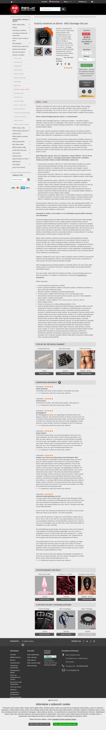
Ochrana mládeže (50, 665)
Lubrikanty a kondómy (19, 30)
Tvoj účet (30, 651)
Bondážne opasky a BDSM (21, 89)
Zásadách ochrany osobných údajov (64, 719)
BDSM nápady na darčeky (21, 124)
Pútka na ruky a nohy (20, 105)
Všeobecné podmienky (14, 667)
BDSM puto (17, 85)
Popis (38, 102)
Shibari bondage (19, 101)
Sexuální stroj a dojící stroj (20, 46)
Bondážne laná (18, 97)
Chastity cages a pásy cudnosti (21, 131)
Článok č (59, 59)
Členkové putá (18, 62)
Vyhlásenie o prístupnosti (14, 693)
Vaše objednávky (33, 654)
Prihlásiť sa (82, 2)
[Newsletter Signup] (28, 180)
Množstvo (86, 49)
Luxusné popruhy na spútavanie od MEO (51, 285)
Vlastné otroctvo (18, 120)
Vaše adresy (31, 660)
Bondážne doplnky (19, 109)
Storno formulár (15, 697)
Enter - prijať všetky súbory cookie (65, 724)
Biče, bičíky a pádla (18, 144)
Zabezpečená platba (15, 671)
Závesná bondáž (19, 74)
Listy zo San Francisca (18, 167)
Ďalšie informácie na (51, 51)
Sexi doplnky (16, 164)
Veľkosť (87, 56)
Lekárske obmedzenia (20, 116)
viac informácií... (69, 57)
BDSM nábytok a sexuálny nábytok (20, 138)
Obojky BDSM (18, 66)
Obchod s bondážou (18, 55)
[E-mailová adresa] (18, 179)
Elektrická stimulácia (18, 141)
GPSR (45, 102)
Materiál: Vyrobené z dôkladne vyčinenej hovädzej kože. (56, 292)
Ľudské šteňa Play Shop (19, 150)
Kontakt (44, 2)
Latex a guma (16, 153)
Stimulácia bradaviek (18, 52)
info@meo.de (74, 670)
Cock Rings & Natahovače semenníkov (19, 34)
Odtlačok (13, 690)
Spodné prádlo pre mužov (20, 159)
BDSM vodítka (18, 70)
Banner (12, 660)
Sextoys (14, 27)
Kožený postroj (16, 156)
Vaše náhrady (32, 657)
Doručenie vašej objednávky (16, 683)
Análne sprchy (16, 133)
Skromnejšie (17, 81)
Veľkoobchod (15, 663)
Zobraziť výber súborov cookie (39, 724)
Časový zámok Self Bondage (22, 113)
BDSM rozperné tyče (20, 78)
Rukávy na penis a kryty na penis (20, 39)
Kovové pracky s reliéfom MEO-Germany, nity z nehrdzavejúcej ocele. (61, 294)
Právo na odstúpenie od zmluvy (15, 677)
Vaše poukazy (32, 665)
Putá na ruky (17, 58)
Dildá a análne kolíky (18, 24)
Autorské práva (15, 687)
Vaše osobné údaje (34, 663)
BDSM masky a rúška (18, 128)
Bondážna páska (19, 93)
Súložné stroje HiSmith (19, 49)
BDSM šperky (16, 161)
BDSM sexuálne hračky (19, 147)
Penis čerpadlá (16, 43)
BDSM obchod (15, 657)
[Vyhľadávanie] (63, 9)
